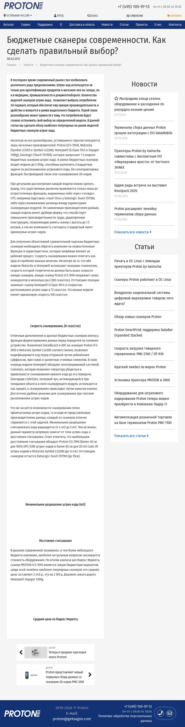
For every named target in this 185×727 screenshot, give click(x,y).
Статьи (124, 25)
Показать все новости (132, 232)
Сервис (26, 25)
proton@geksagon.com (72, 719)
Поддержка (45, 25)
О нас (158, 25)
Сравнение (135, 15)
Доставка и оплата (82, 25)
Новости (107, 25)
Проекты (141, 25)
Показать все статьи (131, 436)
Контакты (175, 25)
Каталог (8, 25)
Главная (11, 65)
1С (61, 25)
